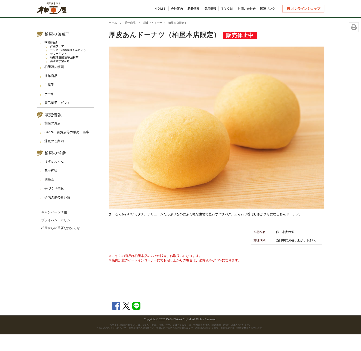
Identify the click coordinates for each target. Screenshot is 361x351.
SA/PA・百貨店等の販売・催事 (66, 148)
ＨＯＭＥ (160, 8)
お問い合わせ (247, 8)
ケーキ (49, 110)
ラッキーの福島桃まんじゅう (68, 66)
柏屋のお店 (52, 140)
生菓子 (49, 101)
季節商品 (50, 59)
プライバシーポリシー (57, 237)
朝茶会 (49, 196)
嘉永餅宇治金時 (60, 77)
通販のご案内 (54, 157)
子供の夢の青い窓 (57, 214)
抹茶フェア (57, 63)
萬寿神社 (50, 187)
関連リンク (267, 8)
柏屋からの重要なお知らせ (60, 244)
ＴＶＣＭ (227, 8)
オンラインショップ (303, 8)
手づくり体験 (54, 205)
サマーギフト (58, 70)
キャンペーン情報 (54, 229)
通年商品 (50, 92)
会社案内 (177, 8)
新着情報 (193, 8)
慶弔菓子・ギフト (57, 119)
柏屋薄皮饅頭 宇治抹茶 (64, 74)
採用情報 (210, 8)
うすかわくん (54, 178)
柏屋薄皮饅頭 (54, 83)
